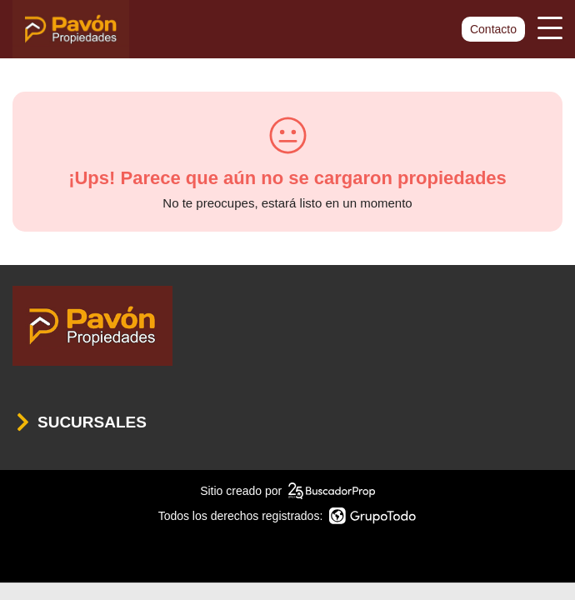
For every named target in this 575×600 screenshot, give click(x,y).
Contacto (493, 29)
